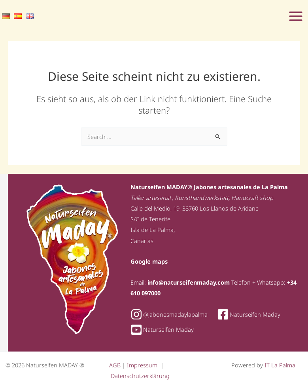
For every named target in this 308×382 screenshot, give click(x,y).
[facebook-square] (252, 314)
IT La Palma (280, 365)
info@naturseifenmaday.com (188, 282)
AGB (115, 365)
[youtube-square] (162, 330)
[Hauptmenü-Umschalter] (295, 16)
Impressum (143, 365)
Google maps (149, 261)
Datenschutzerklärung (140, 376)
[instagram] (172, 314)
